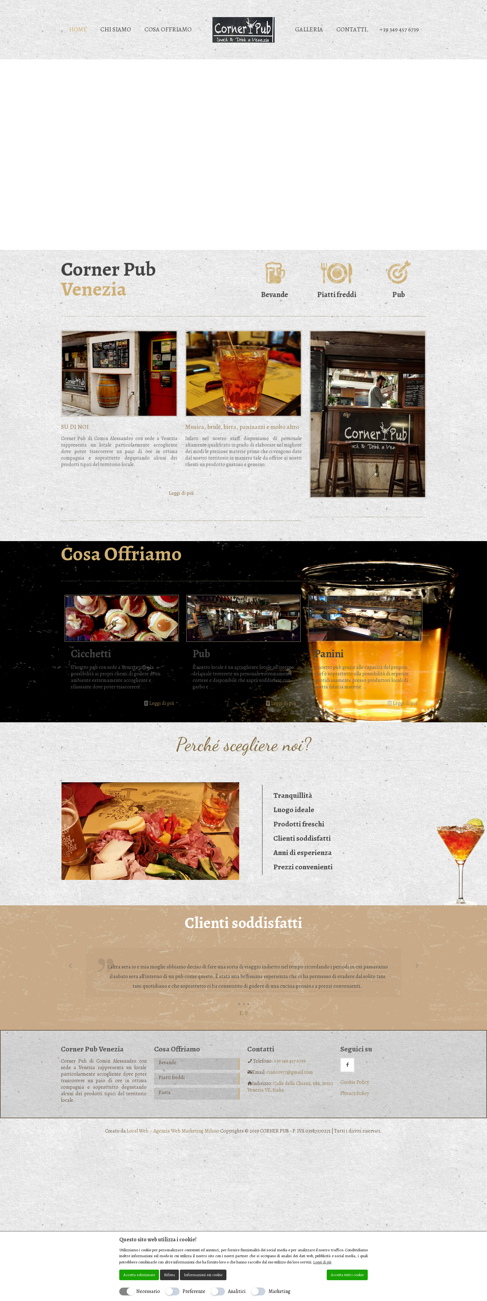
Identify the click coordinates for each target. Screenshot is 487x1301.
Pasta (165, 1092)
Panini (329, 653)
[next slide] (416, 966)
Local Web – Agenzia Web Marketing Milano (173, 1131)
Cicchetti (91, 653)
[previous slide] (70, 966)
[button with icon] (347, 1065)
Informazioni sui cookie (203, 1274)
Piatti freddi (172, 1077)
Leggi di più (161, 703)
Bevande (167, 1063)
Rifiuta (169, 1274)
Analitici (237, 1291)
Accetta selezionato (139, 1274)
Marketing (279, 1291)
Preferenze (194, 1291)
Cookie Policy (354, 1082)
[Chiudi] (364, 1239)
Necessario (148, 1291)
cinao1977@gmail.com (289, 1072)
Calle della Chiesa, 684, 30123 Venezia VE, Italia (290, 1086)
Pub (201, 653)
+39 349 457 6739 (290, 1061)
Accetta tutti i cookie (347, 1274)
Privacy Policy (354, 1093)
